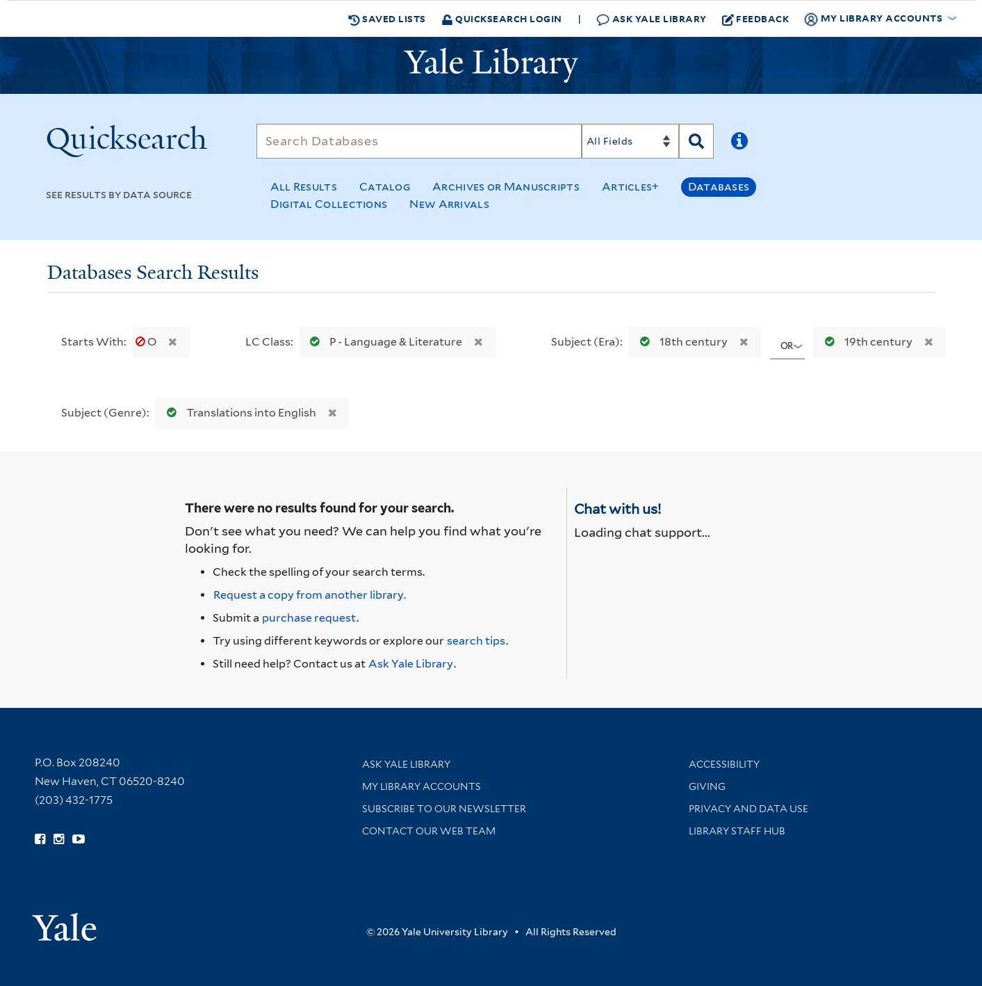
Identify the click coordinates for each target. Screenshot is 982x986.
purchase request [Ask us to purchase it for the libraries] (309, 617)
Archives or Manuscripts (506, 186)
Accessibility (724, 764)
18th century (681, 341)
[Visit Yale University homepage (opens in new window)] (64, 922)
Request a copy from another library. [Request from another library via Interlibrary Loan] (309, 594)
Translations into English (238, 412)
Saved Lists (387, 19)
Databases (719, 186)
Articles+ (631, 186)
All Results (303, 186)
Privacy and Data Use (748, 808)
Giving (707, 786)
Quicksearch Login (501, 18)
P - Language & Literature (383, 341)
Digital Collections (329, 204)
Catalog (384, 186)
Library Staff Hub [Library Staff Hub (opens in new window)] (737, 831)
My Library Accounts (421, 786)
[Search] (419, 141)
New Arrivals (449, 204)
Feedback (755, 19)
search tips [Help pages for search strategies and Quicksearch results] (476, 640)
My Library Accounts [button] (874, 18)
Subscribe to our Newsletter (444, 808)
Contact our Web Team (429, 831)
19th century (866, 341)
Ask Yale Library (651, 19)
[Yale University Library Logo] (491, 65)
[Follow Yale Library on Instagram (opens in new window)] (59, 839)
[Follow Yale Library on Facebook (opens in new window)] (40, 839)
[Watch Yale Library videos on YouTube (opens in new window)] (78, 839)
